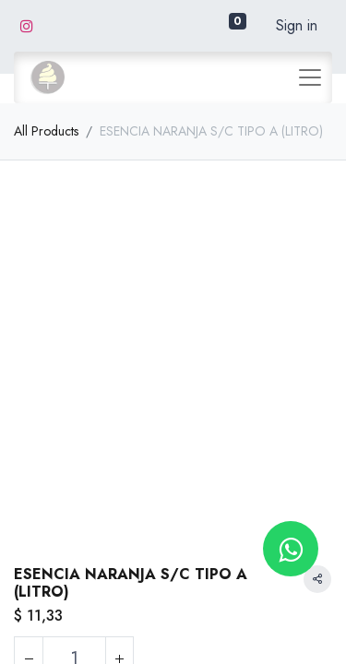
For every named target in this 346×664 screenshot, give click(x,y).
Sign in (296, 25)
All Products (46, 131)
